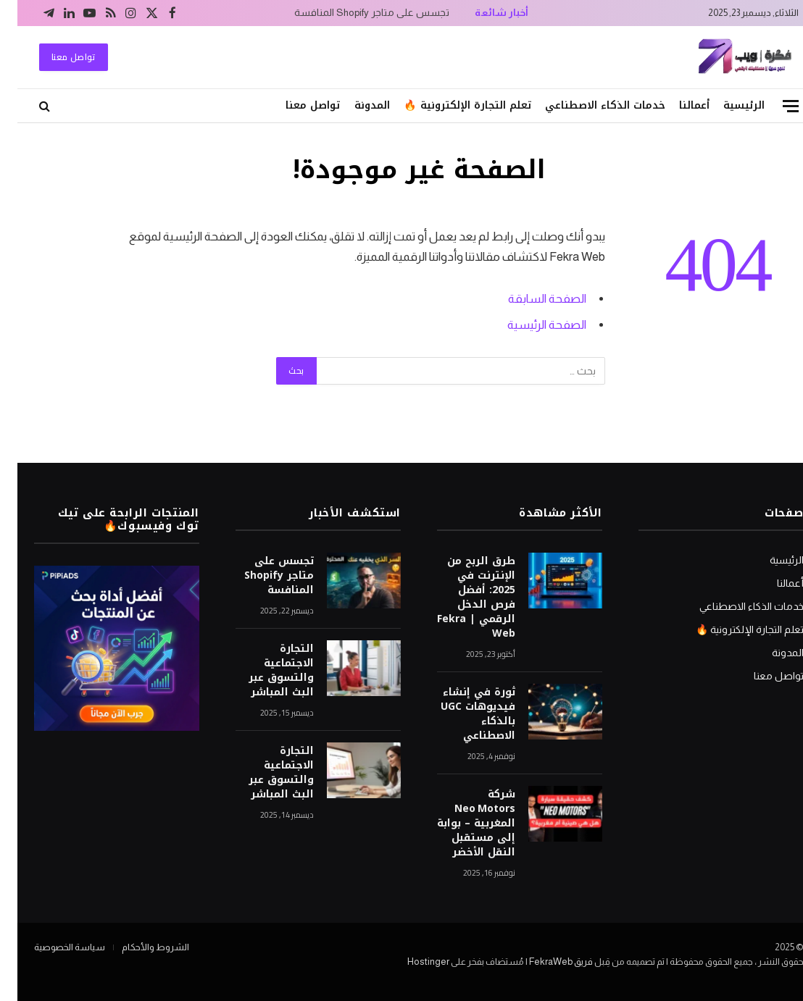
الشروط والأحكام (138, 947)
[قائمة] (773, 106)
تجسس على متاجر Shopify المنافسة (354, 12)
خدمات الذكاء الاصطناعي (588, 105)
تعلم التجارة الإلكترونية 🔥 (450, 105)
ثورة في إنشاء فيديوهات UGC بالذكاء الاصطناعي (460, 714)
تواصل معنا (56, 57)
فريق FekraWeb (543, 961)
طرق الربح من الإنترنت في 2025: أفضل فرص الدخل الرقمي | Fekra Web (459, 597)
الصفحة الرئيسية (529, 325)
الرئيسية (726, 105)
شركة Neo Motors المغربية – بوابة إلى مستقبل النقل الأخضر (459, 823)
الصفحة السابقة (530, 299)
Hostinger (411, 961)
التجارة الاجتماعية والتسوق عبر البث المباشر (263, 671)
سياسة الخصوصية (52, 947)
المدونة (355, 105)
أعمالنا (677, 105)
